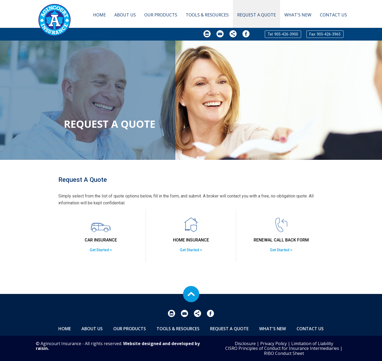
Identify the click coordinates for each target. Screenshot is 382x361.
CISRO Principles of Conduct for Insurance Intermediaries (282, 348)
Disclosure (245, 343)
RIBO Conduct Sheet (284, 353)
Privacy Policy (273, 343)
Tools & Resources (207, 15)
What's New (297, 15)
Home (99, 15)
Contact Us (333, 15)
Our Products (160, 15)
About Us (125, 15)
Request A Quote (256, 15)
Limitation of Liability (312, 343)
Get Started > (101, 250)
